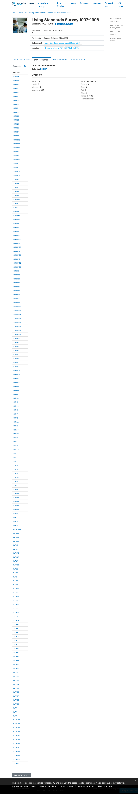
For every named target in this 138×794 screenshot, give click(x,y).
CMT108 (16, 700)
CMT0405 (16, 740)
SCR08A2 (16, 215)
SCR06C (16, 203)
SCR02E (16, 128)
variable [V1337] (66, 13)
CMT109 (16, 704)
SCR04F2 (16, 172)
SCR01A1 (16, 88)
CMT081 (16, 648)
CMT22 (15, 569)
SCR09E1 (16, 354)
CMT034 (16, 613)
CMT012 (16, 553)
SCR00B (16, 80)
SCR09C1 (16, 295)
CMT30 (15, 585)
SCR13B (15, 446)
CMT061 (16, 624)
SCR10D (16, 410)
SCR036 (16, 509)
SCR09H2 (16, 382)
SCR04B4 (16, 148)
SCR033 (16, 497)
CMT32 (15, 601)
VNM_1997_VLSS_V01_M (50, 13)
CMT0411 (16, 763)
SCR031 (15, 489)
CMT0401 (16, 724)
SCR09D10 (16, 338)
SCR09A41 (16, 251)
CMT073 (16, 644)
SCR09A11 (16, 227)
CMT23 (15, 573)
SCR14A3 (16, 458)
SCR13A (16, 442)
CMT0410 (16, 760)
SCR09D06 (17, 323)
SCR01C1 (16, 100)
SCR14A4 (16, 462)
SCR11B (15, 418)
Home (14, 13)
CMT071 (16, 636)
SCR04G (16, 180)
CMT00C (16, 541)
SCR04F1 (16, 168)
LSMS (37, 13)
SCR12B (15, 426)
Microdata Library (43, 5)
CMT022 (16, 565)
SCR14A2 (16, 454)
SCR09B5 (16, 287)
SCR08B (16, 223)
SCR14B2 (16, 470)
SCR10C (16, 406)
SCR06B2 (16, 199)
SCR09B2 (16, 275)
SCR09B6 (16, 291)
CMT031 (16, 589)
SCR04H (16, 183)
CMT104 (16, 684)
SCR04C (16, 152)
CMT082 (16, 652)
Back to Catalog (21, 775)
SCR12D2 (16, 438)
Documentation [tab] (60, 60)
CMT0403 (16, 732)
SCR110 (15, 517)
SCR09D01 (16, 303)
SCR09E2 (16, 358)
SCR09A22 (17, 239)
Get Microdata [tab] (78, 59)
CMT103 (16, 680)
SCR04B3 (16, 144)
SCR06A (16, 191)
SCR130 (15, 525)
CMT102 (16, 676)
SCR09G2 (16, 374)
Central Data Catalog (26, 13)
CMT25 (15, 581)
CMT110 (16, 708)
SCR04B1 (16, 136)
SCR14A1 (16, 450)
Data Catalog (60, 4)
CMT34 (15, 617)
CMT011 (16, 549)
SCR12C (16, 430)
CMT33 (15, 609)
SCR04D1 (16, 156)
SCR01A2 (16, 92)
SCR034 (16, 501)
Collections (84, 3)
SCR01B (15, 96)
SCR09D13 (16, 350)
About (73, 3)
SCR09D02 (17, 307)
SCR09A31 (16, 243)
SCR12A (16, 422)
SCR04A (16, 132)
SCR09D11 (16, 342)
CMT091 (16, 664)
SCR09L (16, 394)
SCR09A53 (17, 267)
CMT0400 (16, 720)
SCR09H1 (16, 378)
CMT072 (16, 640)
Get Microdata (64, 24)
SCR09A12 (16, 231)
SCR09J (16, 386)
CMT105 (16, 688)
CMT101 (16, 672)
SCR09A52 (17, 263)
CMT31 (15, 593)
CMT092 (16, 668)
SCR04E (16, 164)
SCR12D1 (16, 434)
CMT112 (16, 716)
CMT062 (16, 628)
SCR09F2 (16, 366)
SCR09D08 (17, 331)
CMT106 (16, 692)
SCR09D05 (17, 319)
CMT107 (16, 696)
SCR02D (16, 124)
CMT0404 (16, 736)
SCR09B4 (16, 283)
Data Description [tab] (41, 60)
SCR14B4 (16, 478)
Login (121, 4)
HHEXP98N (17, 529)
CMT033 (16, 605)
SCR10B (15, 402)
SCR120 (15, 521)
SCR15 (15, 485)
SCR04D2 (16, 160)
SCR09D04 (17, 315)
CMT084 (16, 660)
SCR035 (16, 505)
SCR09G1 (16, 370)
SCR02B (16, 116)
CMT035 (16, 621)
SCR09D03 (17, 311)
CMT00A (16, 533)
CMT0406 (16, 744)
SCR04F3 (16, 176)
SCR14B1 (16, 466)
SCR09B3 (16, 279)
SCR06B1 (16, 195)
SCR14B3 (16, 473)
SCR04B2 (16, 140)
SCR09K (16, 390)
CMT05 (15, 545)
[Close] (136, 780)
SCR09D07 (17, 326)
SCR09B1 (16, 271)
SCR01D (16, 108)
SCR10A (16, 398)
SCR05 (15, 187)
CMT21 (15, 561)
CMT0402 (16, 728)
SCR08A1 (16, 211)
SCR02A (16, 112)
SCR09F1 (16, 362)
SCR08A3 (16, 219)
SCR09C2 (16, 299)
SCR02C (16, 120)
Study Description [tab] (22, 60)
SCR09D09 (17, 334)
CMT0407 (16, 748)
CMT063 (16, 632)
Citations (97, 3)
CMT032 (16, 597)
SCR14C (16, 481)
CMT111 (15, 712)
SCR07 (15, 207)
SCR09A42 (17, 255)
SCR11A (15, 414)
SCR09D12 (16, 346)
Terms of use (109, 4)
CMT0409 (16, 756)
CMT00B (16, 537)
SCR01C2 (16, 104)
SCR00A (16, 76)
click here (107, 786)
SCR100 (15, 513)
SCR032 (16, 493)
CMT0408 (16, 752)
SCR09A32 (17, 247)
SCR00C (16, 84)
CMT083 (16, 656)
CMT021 (16, 557)
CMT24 (15, 577)
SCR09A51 (16, 259)
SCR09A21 (16, 235)
